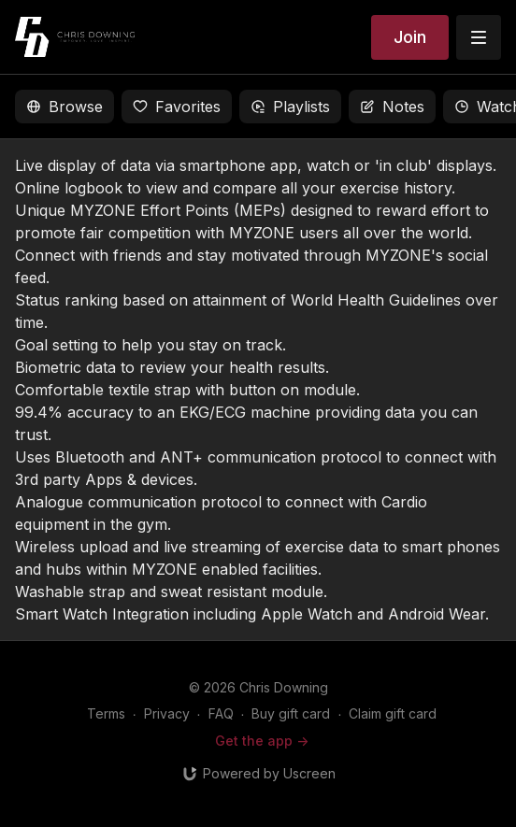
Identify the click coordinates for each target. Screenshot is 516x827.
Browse (64, 106)
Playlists (290, 106)
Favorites (177, 106)
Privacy (167, 713)
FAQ (221, 713)
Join (410, 37)
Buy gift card (290, 713)
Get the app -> (261, 741)
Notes (392, 106)
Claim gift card (393, 713)
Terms (106, 713)
